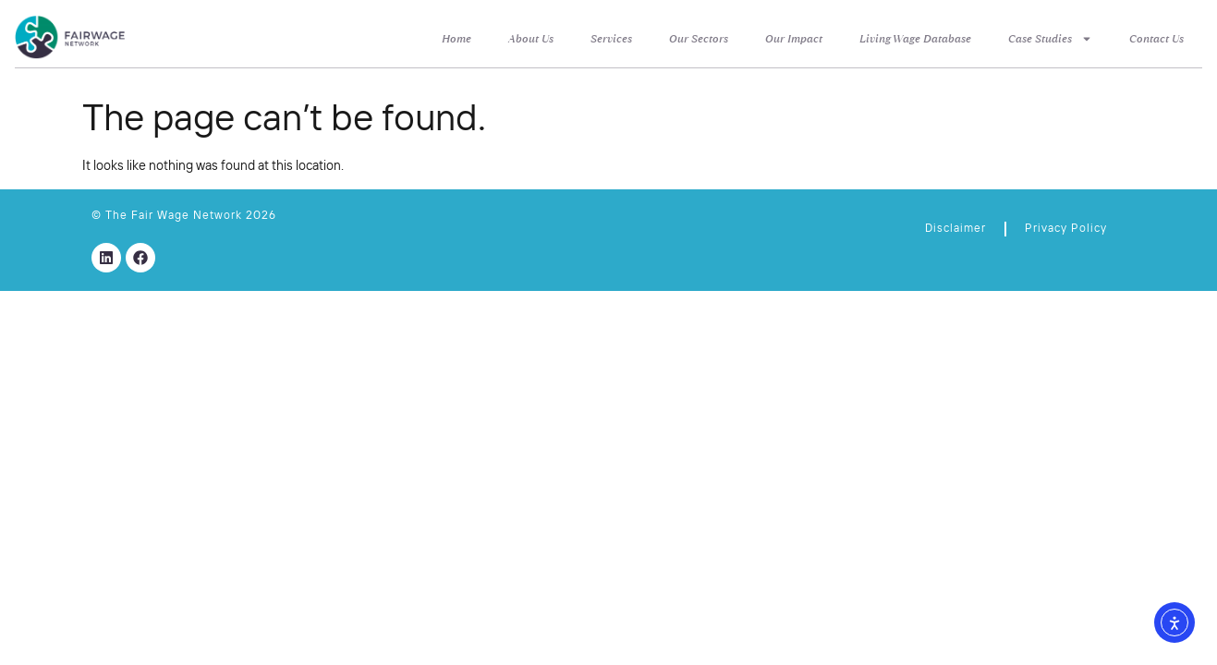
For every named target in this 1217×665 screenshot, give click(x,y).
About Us (531, 38)
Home (456, 38)
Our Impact (793, 38)
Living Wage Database (915, 38)
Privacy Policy (1066, 229)
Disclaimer (955, 229)
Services (611, 38)
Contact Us (1156, 38)
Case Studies (1050, 39)
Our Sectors (698, 38)
